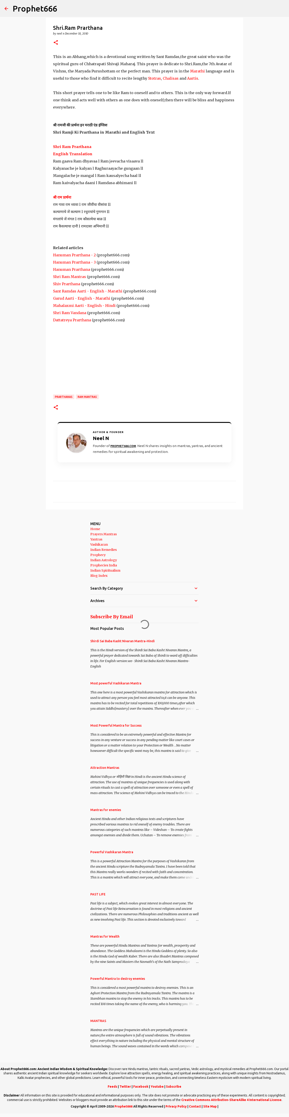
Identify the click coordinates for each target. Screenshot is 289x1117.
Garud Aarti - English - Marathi (81, 298)
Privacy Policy (176, 1106)
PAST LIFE (97, 894)
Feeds (112, 1086)
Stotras (154, 78)
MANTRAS (98, 1021)
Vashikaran (99, 544)
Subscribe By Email (111, 616)
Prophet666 (35, 8)
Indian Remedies (103, 550)
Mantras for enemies (105, 810)
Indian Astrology (103, 560)
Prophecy (98, 555)
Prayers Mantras (103, 534)
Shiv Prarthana (66, 284)
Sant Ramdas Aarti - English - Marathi (87, 291)
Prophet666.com (123, 446)
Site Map (210, 1106)
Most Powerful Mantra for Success (116, 725)
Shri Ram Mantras (69, 276)
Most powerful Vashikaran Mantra (115, 683)
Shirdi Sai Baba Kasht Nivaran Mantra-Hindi (122, 641)
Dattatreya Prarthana (72, 320)
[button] (55, 43)
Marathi (197, 71)
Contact (195, 1106)
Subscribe (173, 1086)
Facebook (140, 1086)
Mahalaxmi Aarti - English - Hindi (84, 305)
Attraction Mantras (104, 767)
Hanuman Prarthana (71, 269)
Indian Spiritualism (105, 570)
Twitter (125, 1086)
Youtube (157, 1086)
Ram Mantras (87, 396)
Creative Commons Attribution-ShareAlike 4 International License (231, 1100)
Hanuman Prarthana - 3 (74, 262)
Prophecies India (103, 565)
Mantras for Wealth (104, 936)
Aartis (192, 78)
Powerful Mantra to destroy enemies (117, 978)
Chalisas (171, 78)
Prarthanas (63, 396)
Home (95, 529)
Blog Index (98, 576)
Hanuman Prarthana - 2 (74, 255)
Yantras (96, 539)
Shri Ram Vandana (69, 313)
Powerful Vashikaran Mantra (111, 852)
